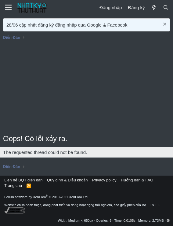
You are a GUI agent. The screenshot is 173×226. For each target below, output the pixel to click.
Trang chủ (13, 185)
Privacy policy (104, 180)
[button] (168, 220)
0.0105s (129, 220)
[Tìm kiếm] (166, 7)
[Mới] (154, 7)
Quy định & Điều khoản (67, 180)
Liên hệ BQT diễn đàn (23, 180)
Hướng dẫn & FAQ (137, 180)
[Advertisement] (86, 87)
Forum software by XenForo (46, 197)
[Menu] (8, 7)
